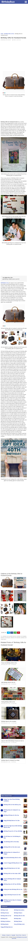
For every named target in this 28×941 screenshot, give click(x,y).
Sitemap (3, 935)
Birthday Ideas (17, 918)
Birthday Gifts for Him (6, 39)
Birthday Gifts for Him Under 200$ (12, 873)
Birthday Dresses (5, 913)
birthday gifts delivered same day (10, 636)
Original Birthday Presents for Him (12, 894)
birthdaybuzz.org (5, 282)
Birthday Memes (18, 921)
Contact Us (8, 935)
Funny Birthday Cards (19, 924)
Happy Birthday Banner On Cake (12, 820)
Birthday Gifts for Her (6, 915)
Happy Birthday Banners (7, 927)
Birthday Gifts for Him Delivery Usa (12, 804)
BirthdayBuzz (8, 1)
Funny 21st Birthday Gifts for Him (9, 663)
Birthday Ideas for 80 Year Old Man (12, 884)
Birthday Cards (4, 910)
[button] (26, 2)
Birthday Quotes (5, 924)
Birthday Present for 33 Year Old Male (13, 831)
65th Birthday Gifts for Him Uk (8, 682)
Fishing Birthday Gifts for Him (8, 701)
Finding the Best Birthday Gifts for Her (13, 889)
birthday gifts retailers (5, 637)
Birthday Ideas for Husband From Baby (10, 760)
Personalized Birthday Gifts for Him (12, 857)
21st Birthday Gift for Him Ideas (11, 841)
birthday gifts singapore (15, 637)
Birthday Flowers (18, 913)
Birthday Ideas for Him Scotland (8, 721)
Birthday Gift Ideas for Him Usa (11, 815)
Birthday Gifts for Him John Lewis (12, 847)
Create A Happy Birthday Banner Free (13, 863)
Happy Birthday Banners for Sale (12, 868)
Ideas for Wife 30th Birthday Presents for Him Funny (13, 740)
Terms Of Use (18, 935)
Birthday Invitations (5, 921)
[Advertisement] (14, 19)
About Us (24, 935)
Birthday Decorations (19, 910)
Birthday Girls (4, 918)
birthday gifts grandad (21, 636)
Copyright (13, 935)
